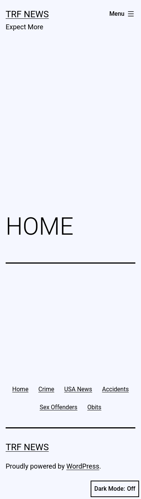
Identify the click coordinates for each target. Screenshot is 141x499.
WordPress (83, 466)
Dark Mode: (114, 488)
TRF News (27, 14)
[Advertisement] (70, 128)
